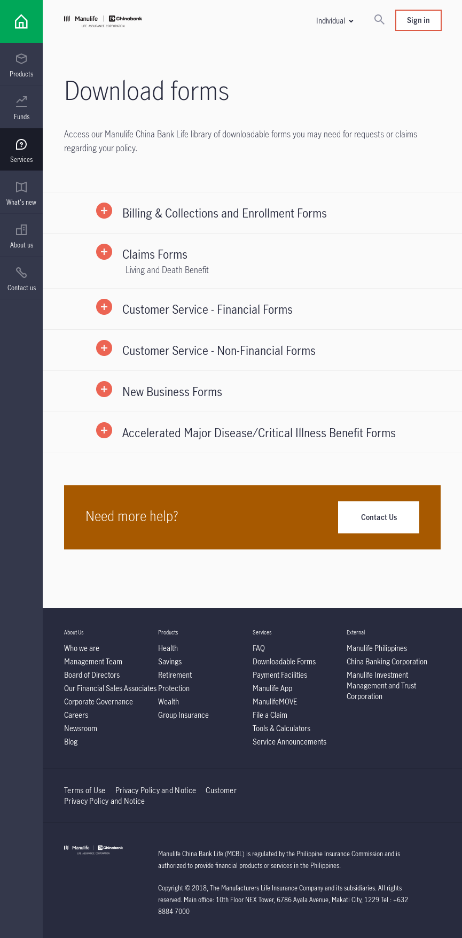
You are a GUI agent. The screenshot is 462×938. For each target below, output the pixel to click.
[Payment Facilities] (280, 675)
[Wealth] (168, 701)
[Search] (379, 20)
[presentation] (21, 64)
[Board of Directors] (92, 675)
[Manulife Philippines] (377, 648)
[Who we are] (81, 648)
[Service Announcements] (289, 742)
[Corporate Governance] (98, 701)
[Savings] (170, 661)
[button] (334, 20)
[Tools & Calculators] (281, 728)
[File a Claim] (270, 715)
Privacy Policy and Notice (156, 790)
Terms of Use (85, 790)
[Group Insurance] (183, 715)
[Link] (21, 21)
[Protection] (174, 688)
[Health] (168, 648)
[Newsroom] (80, 728)
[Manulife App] (272, 688)
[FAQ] (259, 648)
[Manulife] (158, 22)
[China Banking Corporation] (387, 661)
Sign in (418, 20)
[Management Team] (93, 661)
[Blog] (70, 742)
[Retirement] (175, 675)
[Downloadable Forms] (284, 661)
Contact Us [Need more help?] (379, 517)
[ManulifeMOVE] (275, 701)
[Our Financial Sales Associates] (110, 688)
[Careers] (76, 715)
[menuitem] (21, 66)
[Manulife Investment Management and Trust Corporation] (381, 685)
